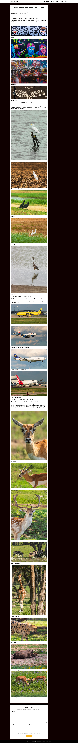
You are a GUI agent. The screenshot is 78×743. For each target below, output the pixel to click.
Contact (62, 1)
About (66, 1)
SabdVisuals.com (46, 1)
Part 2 (21, 13)
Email (30, 724)
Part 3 (24, 13)
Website (13, 729)
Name (12, 724)
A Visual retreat (14, 1)
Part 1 (18, 13)
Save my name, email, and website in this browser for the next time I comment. (29, 733)
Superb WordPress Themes (46, 741)
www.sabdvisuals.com (16, 15)
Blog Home (53, 1)
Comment (13, 711)
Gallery (57, 1)
